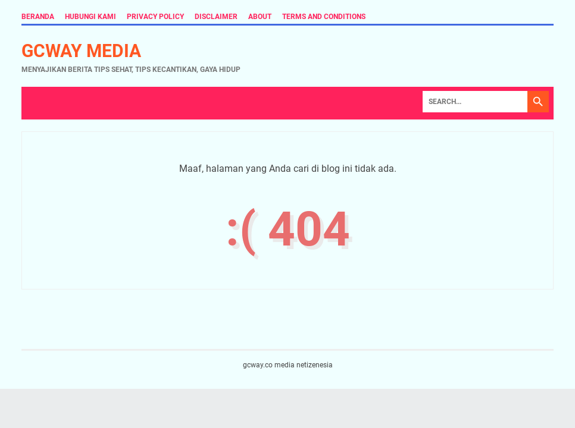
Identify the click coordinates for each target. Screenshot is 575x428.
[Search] (475, 101)
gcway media (81, 50)
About (259, 16)
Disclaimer (216, 16)
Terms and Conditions (323, 16)
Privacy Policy (155, 16)
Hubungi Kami (90, 16)
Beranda (37, 16)
